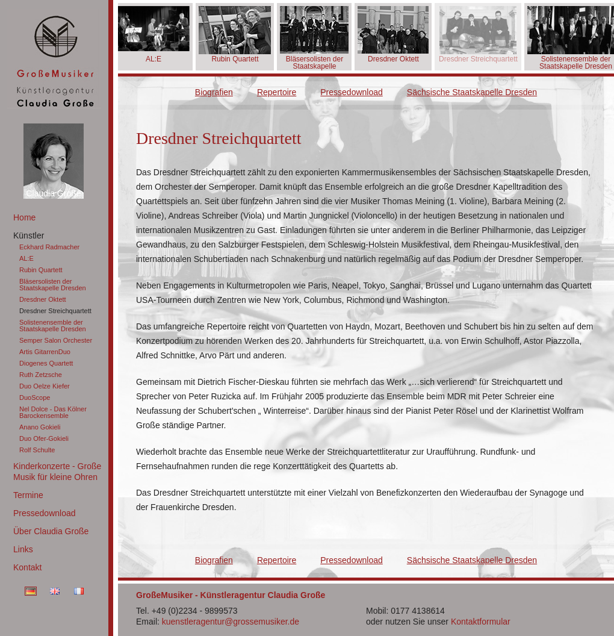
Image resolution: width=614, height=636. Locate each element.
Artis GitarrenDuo (44, 351)
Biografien (214, 92)
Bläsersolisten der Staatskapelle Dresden (52, 285)
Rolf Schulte (37, 450)
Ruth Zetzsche (40, 374)
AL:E (26, 258)
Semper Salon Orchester (55, 340)
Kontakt (27, 567)
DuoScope (34, 397)
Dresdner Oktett (42, 299)
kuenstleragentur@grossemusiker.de (230, 621)
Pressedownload (44, 513)
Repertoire (276, 92)
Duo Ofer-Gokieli (44, 438)
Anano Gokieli (40, 427)
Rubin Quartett (41, 269)
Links (23, 549)
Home (24, 217)
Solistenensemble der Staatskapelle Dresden (52, 325)
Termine (28, 495)
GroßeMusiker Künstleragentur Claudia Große (54, 58)
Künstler (28, 235)
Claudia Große (53, 193)
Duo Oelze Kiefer (44, 386)
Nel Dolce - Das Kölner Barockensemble (53, 412)
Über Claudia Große (50, 531)
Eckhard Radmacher (49, 247)
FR (78, 591)
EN (54, 591)
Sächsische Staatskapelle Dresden (472, 92)
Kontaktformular (480, 621)
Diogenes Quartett (46, 363)
